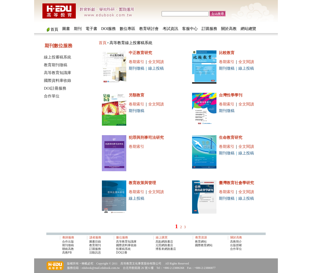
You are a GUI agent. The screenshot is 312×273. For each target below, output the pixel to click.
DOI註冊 (121, 252)
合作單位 (51, 96)
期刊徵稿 (136, 68)
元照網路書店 (164, 245)
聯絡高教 (68, 249)
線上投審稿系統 (57, 57)
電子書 (91, 29)
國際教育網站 (204, 245)
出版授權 (236, 245)
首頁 (54, 29)
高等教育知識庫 (57, 73)
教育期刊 (95, 245)
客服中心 (190, 29)
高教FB (67, 252)
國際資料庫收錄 (57, 80)
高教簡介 (236, 241)
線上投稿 (156, 68)
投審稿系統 (123, 249)
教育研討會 (149, 29)
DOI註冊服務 (55, 88)
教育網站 (201, 241)
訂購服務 (209, 29)
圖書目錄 (95, 241)
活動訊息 (95, 252)
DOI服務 (108, 29)
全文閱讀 (156, 62)
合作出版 (68, 241)
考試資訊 (170, 29)
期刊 (78, 29)
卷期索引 (136, 62)
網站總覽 (248, 29)
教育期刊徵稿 (55, 65)
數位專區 (127, 29)
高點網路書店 (165, 241)
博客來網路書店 (166, 249)
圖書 (66, 29)
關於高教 (229, 29)
